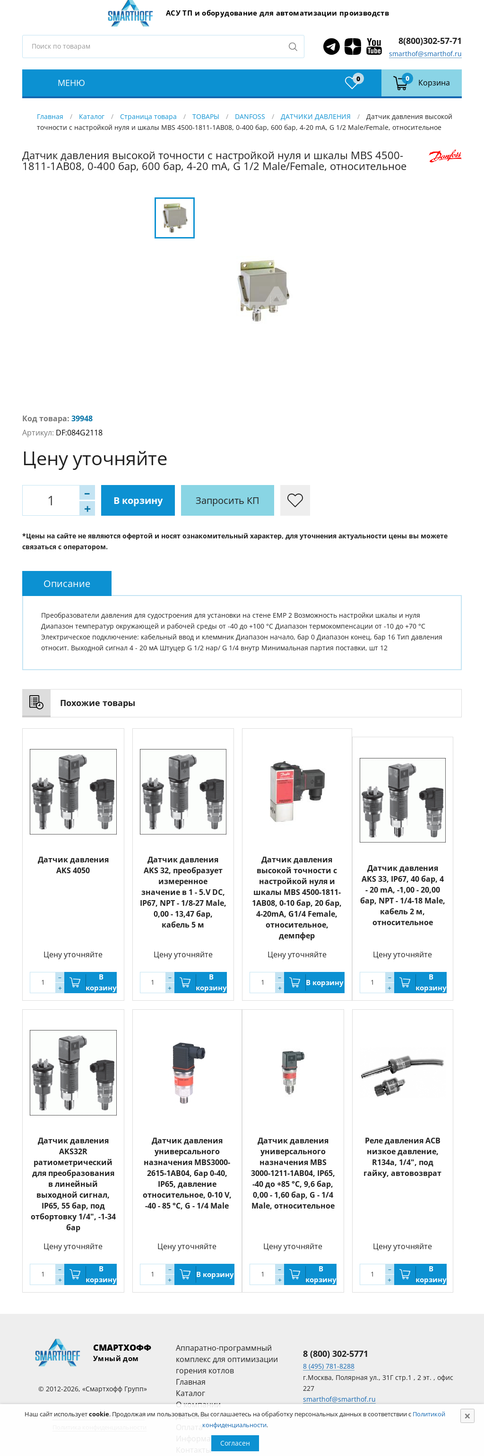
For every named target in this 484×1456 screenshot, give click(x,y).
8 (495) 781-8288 (328, 1366)
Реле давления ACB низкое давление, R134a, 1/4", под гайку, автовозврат (402, 1156)
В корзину (138, 500)
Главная (50, 116)
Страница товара (148, 116)
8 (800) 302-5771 (335, 1353)
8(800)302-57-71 (430, 40)
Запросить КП (227, 500)
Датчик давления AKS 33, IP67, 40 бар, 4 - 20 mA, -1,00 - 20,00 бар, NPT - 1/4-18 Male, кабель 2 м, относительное (402, 895)
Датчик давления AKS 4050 (73, 865)
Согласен (235, 1443)
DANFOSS (250, 116)
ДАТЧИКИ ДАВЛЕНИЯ (316, 116)
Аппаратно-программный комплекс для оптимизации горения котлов (227, 1359)
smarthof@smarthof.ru (425, 53)
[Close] (467, 1416)
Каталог (91, 116)
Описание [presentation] (66, 583)
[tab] (67, 583)
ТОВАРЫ (205, 116)
